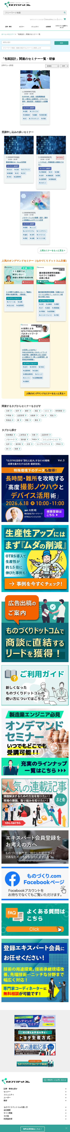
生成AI (35, 370)
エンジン (26, 378)
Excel (9, 169)
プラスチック (34, 118)
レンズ (33, 227)
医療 (17, 449)
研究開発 (59, 411)
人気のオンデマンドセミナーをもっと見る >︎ (45, 393)
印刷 (43, 118)
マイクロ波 (41, 238)
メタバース (11, 439)
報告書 (10, 173)
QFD (25, 367)
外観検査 (42, 172)
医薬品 (9, 420)
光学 (41, 175)
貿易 (47, 308)
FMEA (41, 367)
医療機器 (10, 435)
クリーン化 (11, 302)
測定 (37, 411)
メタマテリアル (28, 231)
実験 (28, 420)
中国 (56, 315)
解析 (28, 411)
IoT (41, 308)
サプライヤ (25, 169)
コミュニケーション (51, 439)
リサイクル (34, 111)
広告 (29, 444)
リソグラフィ (41, 231)
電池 (53, 415)
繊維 (35, 115)
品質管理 (17, 177)
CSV (23, 173)
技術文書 (43, 115)
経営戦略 (51, 311)
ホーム (3, 34)
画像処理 (49, 175)
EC (25, 118)
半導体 (42, 311)
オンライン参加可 (28, 108)
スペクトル (41, 234)
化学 (18, 411)
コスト (48, 411)
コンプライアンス (44, 444)
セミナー (11, 34)
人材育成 (23, 435)
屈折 (25, 238)
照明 (58, 175)
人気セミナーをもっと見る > (52, 250)
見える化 (10, 305)
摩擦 (56, 304)
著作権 (19, 444)
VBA (9, 177)
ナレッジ (38, 374)
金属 (32, 238)
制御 (25, 227)
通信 (37, 420)
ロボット (42, 183)
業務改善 (52, 179)
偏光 (25, 234)
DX (17, 173)
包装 (25, 111)
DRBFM (33, 367)
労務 (35, 435)
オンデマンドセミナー (14, 298)
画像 (57, 172)
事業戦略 (55, 308)
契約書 (24, 439)
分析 (17, 169)
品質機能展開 (37, 378)
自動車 (49, 304)
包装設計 (26, 115)
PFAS (59, 444)
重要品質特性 (28, 374)
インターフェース (45, 315)
